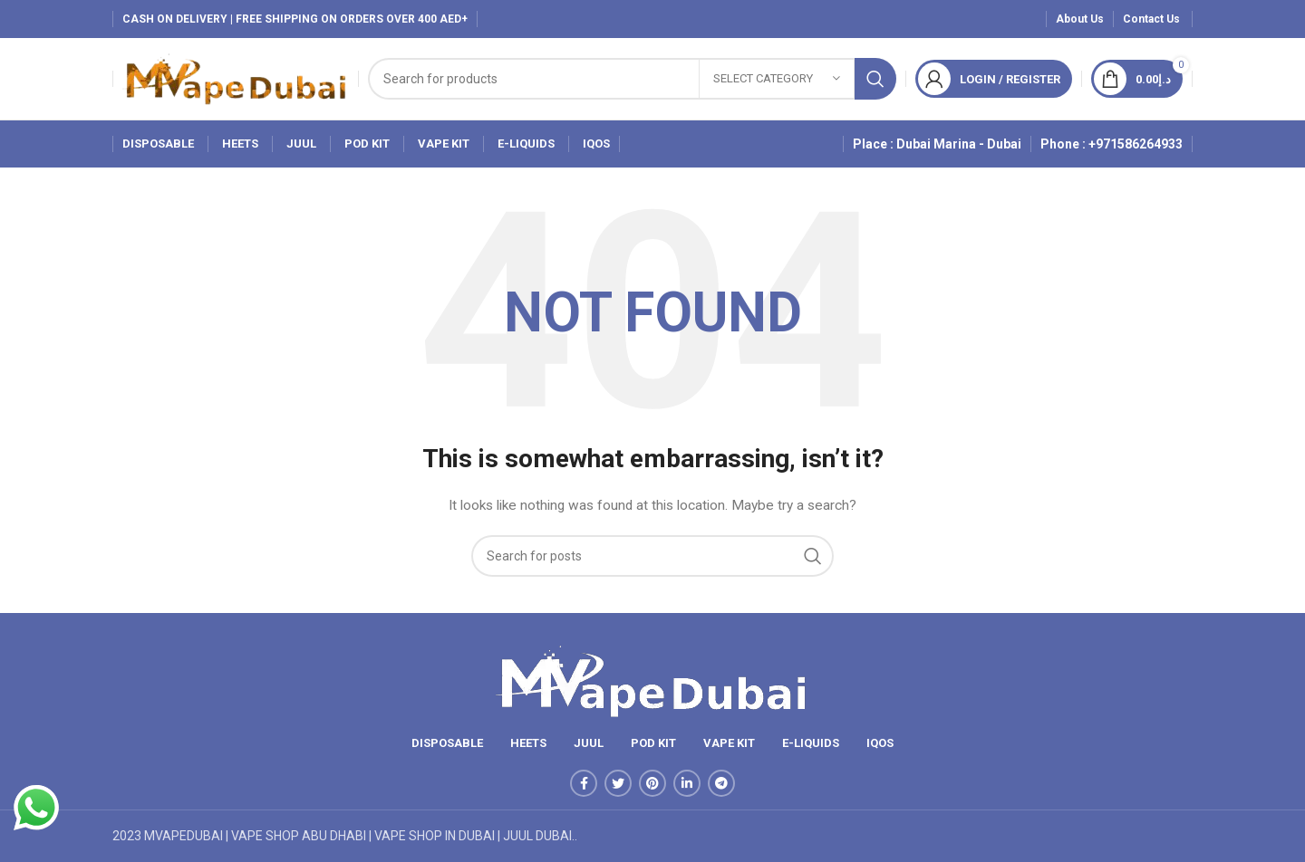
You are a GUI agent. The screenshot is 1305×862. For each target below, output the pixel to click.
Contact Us (1153, 19)
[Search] (632, 79)
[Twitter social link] (618, 783)
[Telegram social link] (721, 783)
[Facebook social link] (583, 783)
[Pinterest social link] (652, 783)
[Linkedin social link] (687, 783)
